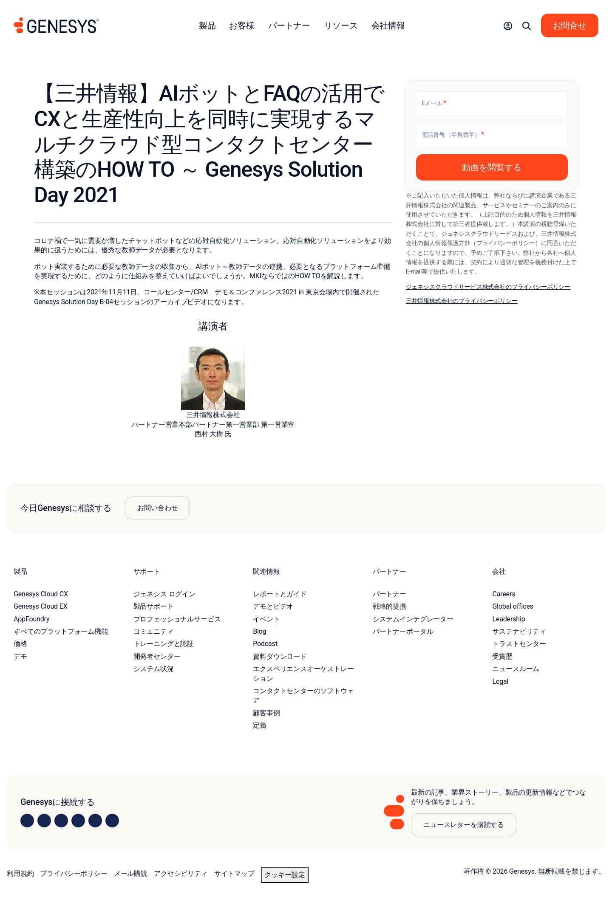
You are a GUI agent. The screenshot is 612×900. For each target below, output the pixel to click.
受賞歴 (502, 656)
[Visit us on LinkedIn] (27, 820)
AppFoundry (31, 619)
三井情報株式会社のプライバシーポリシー (462, 300)
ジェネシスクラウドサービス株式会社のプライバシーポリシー (488, 286)
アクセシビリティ (181, 873)
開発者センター (157, 656)
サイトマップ (234, 873)
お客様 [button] (242, 25)
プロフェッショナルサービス (177, 619)
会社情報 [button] (388, 25)
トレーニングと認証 (163, 644)
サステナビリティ (519, 631)
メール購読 (130, 873)
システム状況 (153, 669)
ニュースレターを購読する (463, 825)
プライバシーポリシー (73, 873)
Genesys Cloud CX (41, 594)
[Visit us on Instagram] (44, 820)
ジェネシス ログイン (164, 594)
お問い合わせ (157, 508)
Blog (259, 631)
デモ (20, 656)
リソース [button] (340, 25)
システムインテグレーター (413, 619)
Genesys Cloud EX (41, 606)
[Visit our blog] (112, 820)
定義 (259, 725)
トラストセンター (519, 644)
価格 (20, 644)
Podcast (265, 644)
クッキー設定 (284, 875)
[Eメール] (492, 103)
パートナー (389, 594)
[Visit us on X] (61, 820)
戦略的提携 (389, 606)
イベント (266, 619)
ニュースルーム (515, 669)
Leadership (508, 619)
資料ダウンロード (280, 656)
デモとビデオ (273, 606)
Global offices (512, 606)
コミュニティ (153, 631)
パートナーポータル (403, 631)
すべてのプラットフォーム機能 (61, 631)
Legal (500, 681)
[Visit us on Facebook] (78, 820)
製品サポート (153, 606)
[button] (508, 25)
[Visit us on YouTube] (95, 820)
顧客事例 (266, 713)
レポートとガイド (280, 594)
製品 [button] (207, 25)
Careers (503, 594)
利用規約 (20, 873)
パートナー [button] (289, 25)
